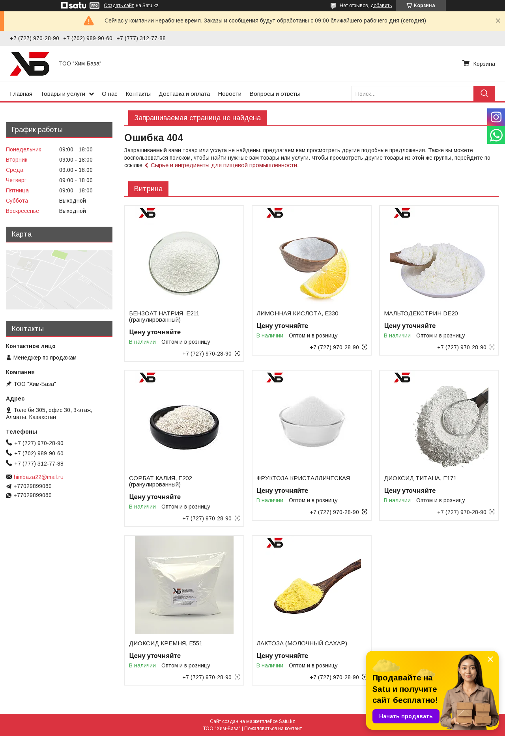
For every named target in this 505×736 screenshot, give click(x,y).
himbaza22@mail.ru (39, 477)
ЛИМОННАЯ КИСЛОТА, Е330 (297, 313)
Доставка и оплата (184, 93)
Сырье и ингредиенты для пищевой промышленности (224, 165)
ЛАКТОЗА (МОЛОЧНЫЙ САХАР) (301, 643)
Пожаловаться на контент (273, 728)
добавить (381, 5)
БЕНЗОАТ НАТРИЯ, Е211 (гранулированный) (164, 316)
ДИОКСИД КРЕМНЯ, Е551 (165, 643)
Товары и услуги (62, 93)
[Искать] (484, 93)
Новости (229, 93)
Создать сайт (119, 5)
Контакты (138, 93)
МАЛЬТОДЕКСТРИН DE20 (421, 313)
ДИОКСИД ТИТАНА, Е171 (420, 478)
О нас (110, 93)
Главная (21, 93)
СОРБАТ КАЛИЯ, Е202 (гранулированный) (160, 481)
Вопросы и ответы (274, 93)
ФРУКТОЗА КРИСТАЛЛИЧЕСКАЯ (303, 478)
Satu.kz (287, 721)
